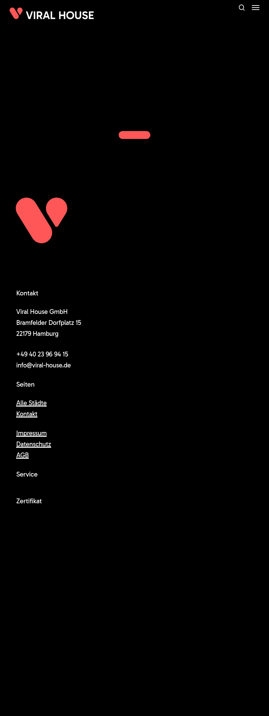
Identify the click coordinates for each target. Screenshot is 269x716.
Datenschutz (33, 444)
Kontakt (26, 414)
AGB (22, 455)
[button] (255, 7)
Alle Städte (31, 403)
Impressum (31, 433)
